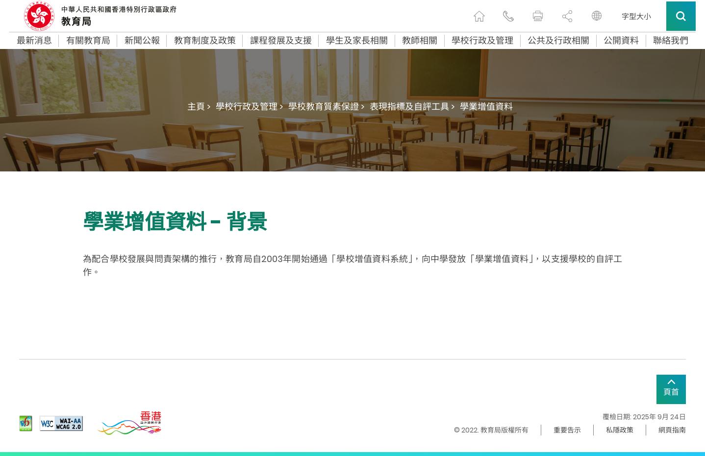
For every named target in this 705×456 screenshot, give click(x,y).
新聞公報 (142, 41)
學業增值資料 (486, 106)
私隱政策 (619, 430)
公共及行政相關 (558, 41)
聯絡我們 (670, 41)
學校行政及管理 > (249, 106)
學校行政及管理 (482, 41)
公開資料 (621, 41)
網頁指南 (672, 430)
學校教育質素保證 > (326, 106)
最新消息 (34, 41)
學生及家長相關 (357, 41)
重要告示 (567, 430)
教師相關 (419, 41)
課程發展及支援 (281, 41)
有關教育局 (88, 41)
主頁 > (199, 106)
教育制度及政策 (205, 41)
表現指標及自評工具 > (412, 106)
